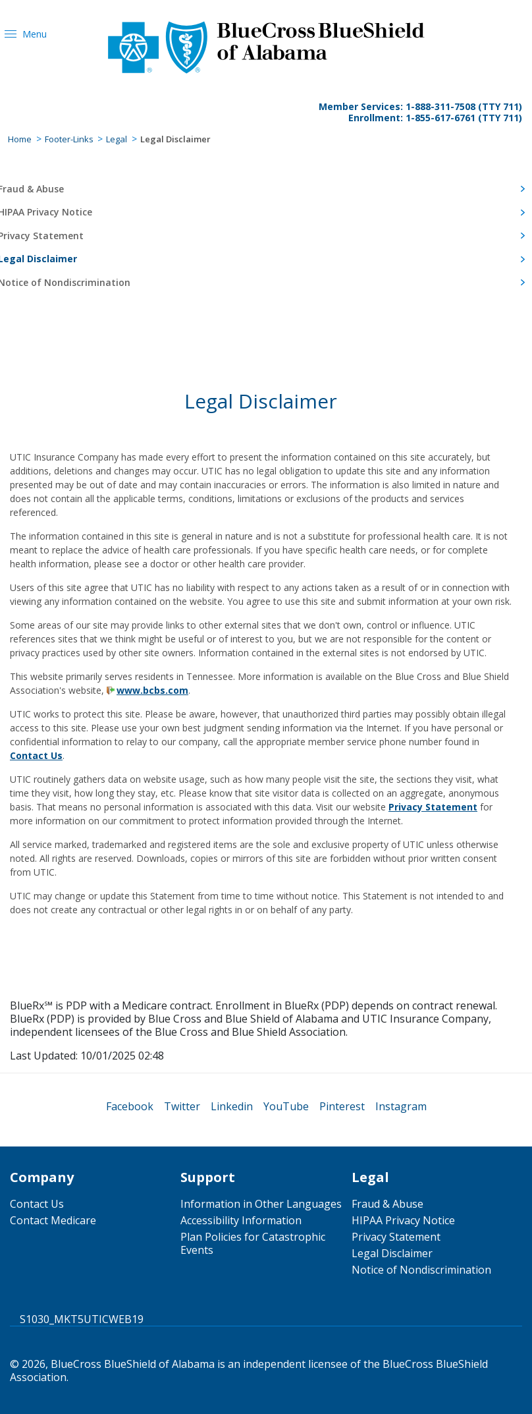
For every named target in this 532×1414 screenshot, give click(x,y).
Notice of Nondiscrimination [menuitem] (421, 1269)
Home (20, 139)
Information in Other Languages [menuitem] (261, 1204)
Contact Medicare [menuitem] (53, 1220)
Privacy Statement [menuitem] (396, 1237)
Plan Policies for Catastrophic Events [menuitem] (252, 1243)
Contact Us (36, 755)
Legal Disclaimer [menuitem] (392, 1253)
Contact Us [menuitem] (37, 1204)
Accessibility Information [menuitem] (241, 1220)
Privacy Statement (432, 807)
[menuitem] (130, 1106)
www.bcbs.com (152, 690)
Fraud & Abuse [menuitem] (387, 1204)
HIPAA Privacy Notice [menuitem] (403, 1220)
